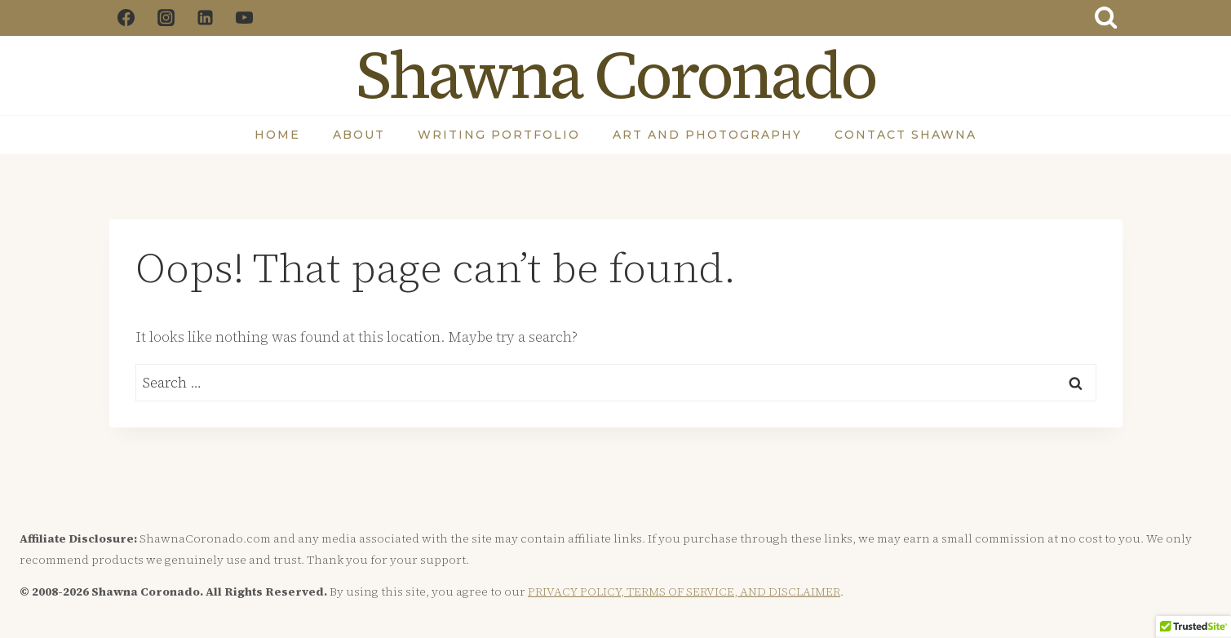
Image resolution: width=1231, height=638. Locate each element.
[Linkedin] (205, 18)
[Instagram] (165, 18)
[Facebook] (126, 18)
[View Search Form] (1105, 18)
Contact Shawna (905, 134)
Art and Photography (707, 134)
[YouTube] (245, 18)
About (359, 134)
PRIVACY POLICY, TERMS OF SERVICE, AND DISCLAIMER (684, 591)
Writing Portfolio (499, 134)
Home (277, 134)
